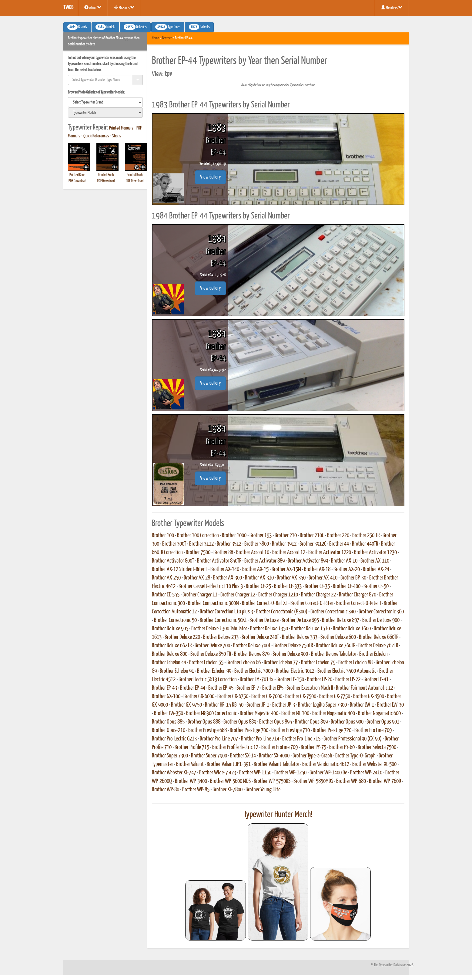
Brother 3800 (256, 544)
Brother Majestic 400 (259, 713)
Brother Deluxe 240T (260, 637)
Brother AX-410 (323, 578)
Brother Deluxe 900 (290, 654)
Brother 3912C (313, 544)
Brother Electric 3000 (253, 671)
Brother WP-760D (385, 781)
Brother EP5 (272, 688)
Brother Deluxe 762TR (378, 645)
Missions (124, 7)
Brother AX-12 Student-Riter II (179, 569)
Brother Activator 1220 (329, 552)
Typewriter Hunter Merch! (278, 814)
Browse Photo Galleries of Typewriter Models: (96, 92)
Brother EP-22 (347, 679)
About (93, 7)
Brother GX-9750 (186, 705)
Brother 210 (286, 535)
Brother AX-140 (224, 569)
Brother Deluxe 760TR (335, 645)
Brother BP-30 (353, 578)
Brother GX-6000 (198, 696)
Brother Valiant (190, 764)
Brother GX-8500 (368, 696)
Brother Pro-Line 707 (219, 739)
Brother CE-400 (346, 586)
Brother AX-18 (317, 569)
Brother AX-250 (166, 578)
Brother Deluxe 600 (338, 637)
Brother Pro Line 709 (373, 730)
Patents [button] (199, 27)
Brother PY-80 (342, 747)
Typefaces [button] (167, 27)
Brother (167, 38)
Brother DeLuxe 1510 (310, 629)
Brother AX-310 (259, 578)
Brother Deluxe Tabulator (333, 654)
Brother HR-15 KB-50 (224, 705)
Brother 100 (163, 535)
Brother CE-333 (288, 586)
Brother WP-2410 (366, 773)
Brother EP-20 (319, 679)
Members (392, 7)
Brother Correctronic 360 (381, 612)
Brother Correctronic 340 (333, 612)
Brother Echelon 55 (206, 662)
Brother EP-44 (192, 688)
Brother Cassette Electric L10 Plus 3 (211, 586)
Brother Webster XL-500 (374, 764)
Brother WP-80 (165, 790)
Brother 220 (338, 535)
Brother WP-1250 (290, 773)
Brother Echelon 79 (318, 662)
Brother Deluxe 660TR (378, 637)
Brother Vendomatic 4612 (325, 764)
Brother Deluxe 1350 (269, 629)
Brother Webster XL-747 (174, 773)
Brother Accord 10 (252, 552)
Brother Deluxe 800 (169, 654)
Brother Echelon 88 (355, 662)
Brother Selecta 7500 (377, 747)
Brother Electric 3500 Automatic (346, 671)
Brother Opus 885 (168, 722)
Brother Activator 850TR (219, 561)
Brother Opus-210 (168, 730)
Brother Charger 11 (199, 595)
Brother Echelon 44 (169, 662)
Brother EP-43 (164, 688)
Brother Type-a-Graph (312, 756)
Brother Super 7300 (170, 756)
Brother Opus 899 (311, 722)
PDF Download (77, 181)
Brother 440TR (365, 544)
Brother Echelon (373, 654)
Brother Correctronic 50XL (223, 620)
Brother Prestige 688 (207, 730)
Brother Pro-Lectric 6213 (174, 739)
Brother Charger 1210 (278, 595)
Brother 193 (260, 535)
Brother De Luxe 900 (381, 620)
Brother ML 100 (295, 713)
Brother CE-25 (258, 586)
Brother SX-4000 (274, 756)
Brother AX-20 (346, 569)
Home (155, 38)
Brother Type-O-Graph (355, 756)
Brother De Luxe (264, 620)
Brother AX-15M (286, 569)
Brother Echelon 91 (177, 671)
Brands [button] (77, 27)
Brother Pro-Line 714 (260, 739)
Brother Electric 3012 (295, 671)
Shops (116, 136)
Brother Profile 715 (192, 747)
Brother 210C (312, 535)
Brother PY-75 (313, 747)
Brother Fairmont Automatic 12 (364, 688)
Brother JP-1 (257, 705)
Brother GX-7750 (334, 696)
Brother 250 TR (366, 535)
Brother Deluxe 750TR (293, 645)
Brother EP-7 (247, 688)
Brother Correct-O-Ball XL (264, 603)
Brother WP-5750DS (272, 781)
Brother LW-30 (390, 705)
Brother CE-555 (165, 595)
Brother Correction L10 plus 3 (226, 612)
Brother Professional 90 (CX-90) (352, 739)
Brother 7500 (198, 552)
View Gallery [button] (210, 177)
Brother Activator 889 (264, 561)
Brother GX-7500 (300, 696)
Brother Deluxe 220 (182, 637)
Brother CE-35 (317, 586)
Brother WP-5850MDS (313, 781)
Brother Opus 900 (347, 722)
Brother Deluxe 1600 (352, 629)
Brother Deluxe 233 (221, 637)
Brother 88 (223, 552)
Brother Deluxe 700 (212, 645)
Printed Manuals (121, 128)
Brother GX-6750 (232, 696)
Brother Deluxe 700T (251, 645)
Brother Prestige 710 (290, 730)
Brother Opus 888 (204, 722)
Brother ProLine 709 (279, 747)
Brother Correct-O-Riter (311, 603)
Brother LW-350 (168, 713)
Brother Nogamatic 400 (333, 713)
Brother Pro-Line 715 (301, 739)
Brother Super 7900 (209, 756)
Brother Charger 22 (318, 595)
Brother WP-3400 (191, 781)
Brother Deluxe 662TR (172, 645)
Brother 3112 (201, 544)
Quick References (96, 136)
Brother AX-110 (374, 561)
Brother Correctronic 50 (175, 620)
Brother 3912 (284, 544)
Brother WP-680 (351, 781)
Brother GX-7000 (266, 696)
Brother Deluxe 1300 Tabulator (219, 629)
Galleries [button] (135, 27)
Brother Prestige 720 (332, 730)
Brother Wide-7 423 (217, 773)
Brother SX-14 (243, 756)
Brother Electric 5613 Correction (208, 679)
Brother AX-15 (255, 569)
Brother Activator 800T (173, 561)
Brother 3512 (229, 544)
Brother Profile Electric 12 (235, 747)
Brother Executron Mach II (309, 688)
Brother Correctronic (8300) (281, 612)
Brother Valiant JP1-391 (229, 764)
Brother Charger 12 (237, 595)
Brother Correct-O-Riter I (358, 603)
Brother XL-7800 (228, 790)
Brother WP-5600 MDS (230, 781)
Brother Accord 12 (288, 552)
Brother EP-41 (376, 679)
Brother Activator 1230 (375, 552)
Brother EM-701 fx (256, 679)
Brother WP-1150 (255, 773)
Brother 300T (174, 544)
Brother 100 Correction (198, 535)
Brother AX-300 (227, 578)
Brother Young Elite (263, 790)
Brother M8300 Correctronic (211, 713)
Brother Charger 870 (357, 595)
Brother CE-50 (376, 586)
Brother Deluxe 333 (299, 637)
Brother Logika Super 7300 (322, 705)
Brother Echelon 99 (214, 671)
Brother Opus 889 (239, 722)
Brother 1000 (234, 535)
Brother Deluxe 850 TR (210, 654)
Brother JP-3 (283, 705)
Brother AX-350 (291, 578)
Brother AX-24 (376, 569)
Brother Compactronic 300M (213, 603)
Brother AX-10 (344, 561)
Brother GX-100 (166, 696)
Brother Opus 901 (383, 722)
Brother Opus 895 (275, 722)
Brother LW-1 (362, 705)
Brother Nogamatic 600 (379, 713)
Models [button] (105, 27)
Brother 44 (339, 544)
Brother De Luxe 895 (300, 620)
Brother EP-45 (220, 688)
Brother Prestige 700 (249, 730)
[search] (105, 102)
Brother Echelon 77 (281, 662)
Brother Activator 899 (308, 561)
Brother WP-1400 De (328, 773)
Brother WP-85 (195, 790)
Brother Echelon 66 (243, 662)
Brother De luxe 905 (170, 629)
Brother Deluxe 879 (251, 654)
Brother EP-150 (290, 679)
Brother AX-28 (197, 578)
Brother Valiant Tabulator (276, 764)
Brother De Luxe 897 (340, 620)
